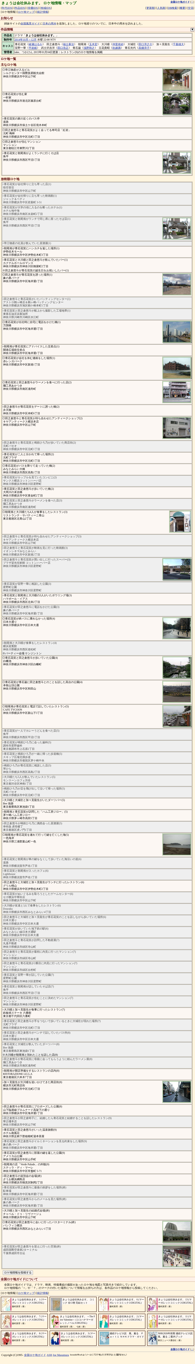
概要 (182, 8)
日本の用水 (49, 23)
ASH (49, 1355)
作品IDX (20, 8)
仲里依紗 (117, 44)
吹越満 (116, 47)
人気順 (161, 8)
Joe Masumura (61, 1355)
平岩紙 (33, 47)
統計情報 (42, 11)
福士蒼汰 (68, 44)
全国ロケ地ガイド (35, 1355)
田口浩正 (63, 47)
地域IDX (46, 8)
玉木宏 (93, 44)
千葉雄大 (178, 44)
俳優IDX (33, 8)
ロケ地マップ (26, 11)
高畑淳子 (144, 47)
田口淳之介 (145, 44)
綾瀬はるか (35, 44)
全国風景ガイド (30, 23)
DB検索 (172, 8)
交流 (190, 8)
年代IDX (7, 8)
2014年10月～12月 (26, 39)
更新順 (150, 8)
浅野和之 (89, 47)
